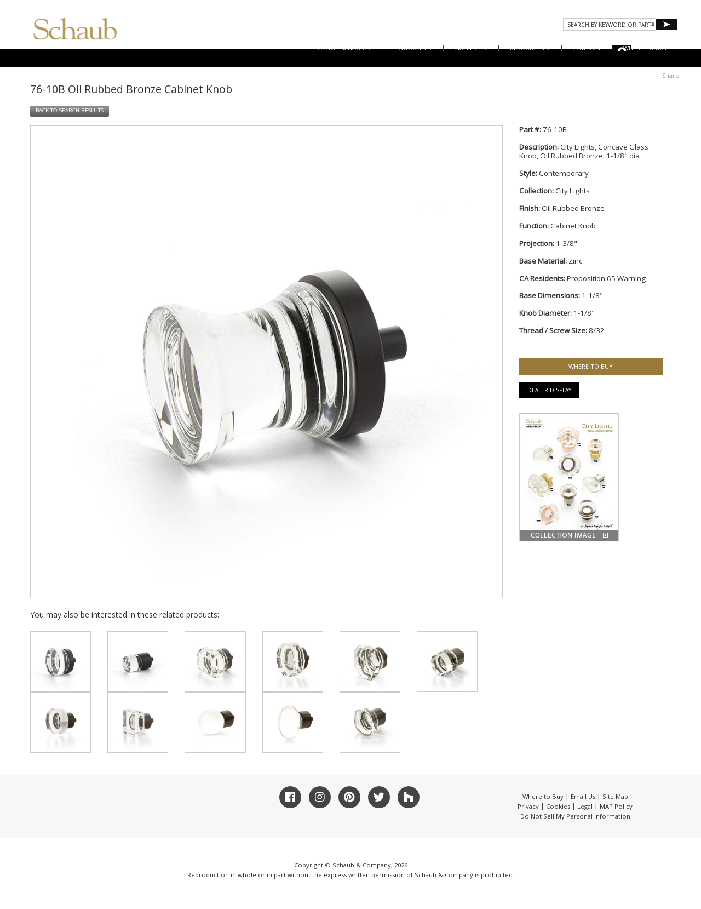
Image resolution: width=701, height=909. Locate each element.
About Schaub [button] (344, 48)
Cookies (558, 806)
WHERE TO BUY (645, 48)
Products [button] (413, 48)
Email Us (583, 796)
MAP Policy (616, 806)
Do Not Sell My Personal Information (575, 816)
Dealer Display (549, 390)
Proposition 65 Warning (606, 278)
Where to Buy (543, 796)
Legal (585, 806)
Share (670, 75)
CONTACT (587, 48)
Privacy (528, 806)
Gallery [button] (471, 48)
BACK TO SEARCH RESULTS (70, 110)
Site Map (615, 796)
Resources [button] (530, 48)
